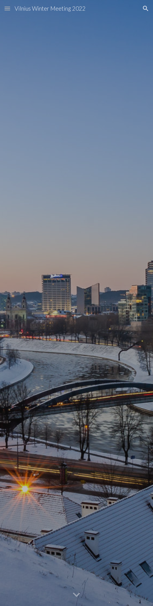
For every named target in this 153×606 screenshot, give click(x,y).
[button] (7, 8)
